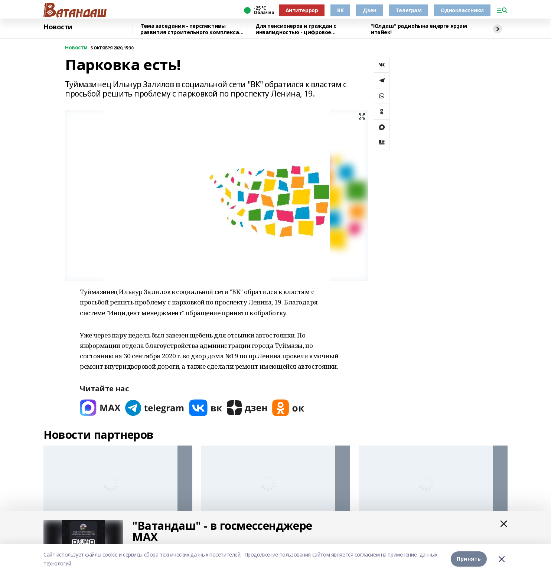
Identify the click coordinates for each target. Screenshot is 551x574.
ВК (340, 10)
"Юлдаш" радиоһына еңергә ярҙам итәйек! (419, 29)
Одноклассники (462, 10)
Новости (57, 27)
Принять (469, 558)
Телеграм (409, 10)
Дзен (369, 10)
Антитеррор (302, 10)
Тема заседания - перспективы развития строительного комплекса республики (189, 29)
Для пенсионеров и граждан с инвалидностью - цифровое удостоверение (295, 29)
